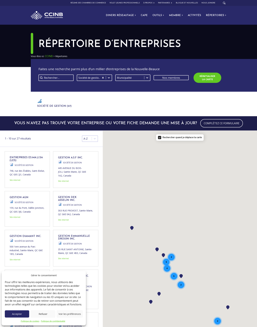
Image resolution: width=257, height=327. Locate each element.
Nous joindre (208, 3)
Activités (194, 15)
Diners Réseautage (121, 15)
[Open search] (224, 3)
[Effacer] (103, 78)
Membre (176, 15)
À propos (149, 3)
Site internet (15, 180)
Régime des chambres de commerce (88, 3)
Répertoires (216, 15)
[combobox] (88, 78)
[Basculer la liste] (109, 78)
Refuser (43, 313)
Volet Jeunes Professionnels (125, 3)
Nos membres (171, 78)
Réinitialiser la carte (207, 78)
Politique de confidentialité (53, 321)
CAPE (144, 15)
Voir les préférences (70, 313)
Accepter (17, 313)
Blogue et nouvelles (187, 3)
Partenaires (165, 3)
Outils (158, 15)
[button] (54, 103)
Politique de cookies (30, 321)
